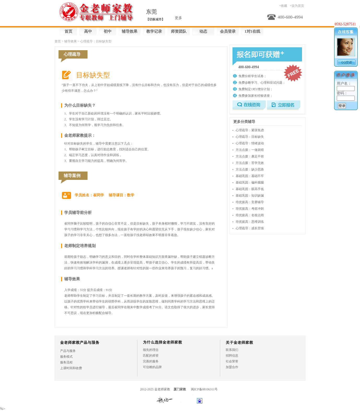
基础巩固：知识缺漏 (250, 195)
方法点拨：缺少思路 (250, 169)
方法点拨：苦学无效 (250, 163)
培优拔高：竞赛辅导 (250, 202)
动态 (203, 31)
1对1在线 (252, 31)
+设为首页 (297, 6)
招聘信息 (232, 355)
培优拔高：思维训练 (250, 222)
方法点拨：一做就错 (250, 150)
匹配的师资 (151, 355)
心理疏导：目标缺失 (250, 137)
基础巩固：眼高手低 (250, 189)
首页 (68, 31)
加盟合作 (232, 367)
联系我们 (232, 350)
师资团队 (179, 31)
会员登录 (228, 31)
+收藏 (283, 6)
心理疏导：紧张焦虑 (250, 130)
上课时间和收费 (71, 368)
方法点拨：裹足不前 (250, 156)
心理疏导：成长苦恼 (250, 228)
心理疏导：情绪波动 (250, 143)
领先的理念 (151, 350)
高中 (88, 31)
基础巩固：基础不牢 (250, 176)
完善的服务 (151, 361)
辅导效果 (129, 31)
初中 (108, 31)
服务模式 (66, 356)
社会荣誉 (232, 361)
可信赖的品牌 (152, 367)
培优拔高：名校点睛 (250, 215)
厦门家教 (179, 389)
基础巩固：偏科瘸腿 (250, 182)
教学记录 (154, 31)
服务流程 (66, 362)
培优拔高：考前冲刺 (250, 208)
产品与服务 (68, 351)
